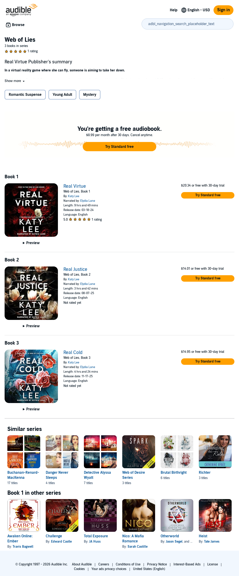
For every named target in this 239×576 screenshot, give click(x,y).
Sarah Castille (138, 547)
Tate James (211, 542)
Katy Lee (73, 196)
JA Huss (95, 542)
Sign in (223, 10)
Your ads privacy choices (108, 569)
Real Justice (75, 269)
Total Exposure (96, 536)
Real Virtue (74, 186)
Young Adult (62, 94)
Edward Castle (61, 542)
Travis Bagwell (23, 547)
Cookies (79, 569)
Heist (203, 536)
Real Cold (73, 352)
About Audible (82, 564)
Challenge (54, 536)
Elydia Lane (87, 201)
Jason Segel (174, 542)
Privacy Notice (157, 564)
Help (173, 10)
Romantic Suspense (25, 94)
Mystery (89, 94)
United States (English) (149, 569)
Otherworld (170, 536)
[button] (15, 81)
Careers (103, 564)
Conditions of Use (128, 564)
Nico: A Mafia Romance (133, 539)
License (212, 564)
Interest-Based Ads (187, 564)
